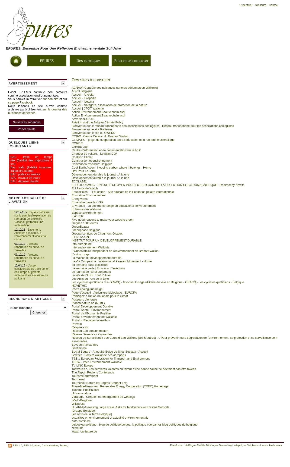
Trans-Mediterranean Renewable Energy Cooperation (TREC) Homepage (120, 386)
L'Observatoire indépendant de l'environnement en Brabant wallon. (115, 251)
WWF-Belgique (82, 400)
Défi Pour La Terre (84, 171)
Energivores (79, 199)
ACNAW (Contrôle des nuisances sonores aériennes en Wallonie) (115, 87)
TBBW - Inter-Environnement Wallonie (97, 362)
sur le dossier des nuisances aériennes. (37, 120)
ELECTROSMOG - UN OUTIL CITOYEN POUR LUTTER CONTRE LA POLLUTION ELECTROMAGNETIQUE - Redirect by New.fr (158, 185)
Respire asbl (80, 327)
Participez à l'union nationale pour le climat (100, 296)
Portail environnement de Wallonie (94, 317)
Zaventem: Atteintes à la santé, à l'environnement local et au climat (30, 234)
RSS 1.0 (17, 445)
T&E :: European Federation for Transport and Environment (111, 358)
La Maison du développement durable (96, 258)
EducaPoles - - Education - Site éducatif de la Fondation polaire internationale (123, 192)
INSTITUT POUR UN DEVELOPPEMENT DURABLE (107, 240)
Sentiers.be (79, 348)
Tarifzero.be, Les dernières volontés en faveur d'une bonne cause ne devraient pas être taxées (134, 369)
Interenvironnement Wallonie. (91, 247)
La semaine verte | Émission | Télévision (98, 268)
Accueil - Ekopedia (84, 98)
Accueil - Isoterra (83, 101)
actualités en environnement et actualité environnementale (110, 417)
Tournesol (78, 379)
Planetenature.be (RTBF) (88, 303)
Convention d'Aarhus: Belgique (92, 164)
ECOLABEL (79, 181)
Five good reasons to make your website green (102, 219)
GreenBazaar (80, 226)
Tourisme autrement (85, 376)
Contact (273, 5)
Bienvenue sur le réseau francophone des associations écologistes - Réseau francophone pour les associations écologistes (153, 126)
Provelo (77, 324)
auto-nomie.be (81, 421)
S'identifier (246, 5)
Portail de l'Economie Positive (91, 313)
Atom (37, 445)
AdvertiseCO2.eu (83, 119)
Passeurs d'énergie (84, 299)
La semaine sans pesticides (90, 264)
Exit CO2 (78, 216)
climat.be (78, 428)
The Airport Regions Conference (93, 372)
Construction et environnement (92, 160)
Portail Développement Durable (92, 306)
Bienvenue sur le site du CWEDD (93, 133)
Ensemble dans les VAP (87, 202)
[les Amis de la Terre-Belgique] (92, 414)
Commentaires (50, 445)
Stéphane (252, 445)
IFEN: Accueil (81, 237)
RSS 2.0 (28, 445)
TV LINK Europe (82, 365)
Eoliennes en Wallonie (86, 209)
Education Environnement (89, 195)
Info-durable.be (82, 244)
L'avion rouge (80, 254)
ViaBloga (190, 445)
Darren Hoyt (226, 445)
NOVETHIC (79, 285)
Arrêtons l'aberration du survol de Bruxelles (29, 247)
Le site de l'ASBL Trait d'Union (92, 275)
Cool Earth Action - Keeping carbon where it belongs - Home (111, 167)
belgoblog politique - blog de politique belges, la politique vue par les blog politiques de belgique (134, 424)
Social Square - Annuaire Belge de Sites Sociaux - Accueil (110, 351)
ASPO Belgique (82, 91)
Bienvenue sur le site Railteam (92, 129)
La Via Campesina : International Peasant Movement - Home (112, 261)
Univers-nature (81, 393)
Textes (63, 445)
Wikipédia (78, 403)
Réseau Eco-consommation (90, 330)
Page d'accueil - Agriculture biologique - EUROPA (104, 292)
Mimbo (210, 445)
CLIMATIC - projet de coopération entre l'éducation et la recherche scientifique (123, 139)
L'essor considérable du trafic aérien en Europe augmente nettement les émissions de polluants (31, 272)
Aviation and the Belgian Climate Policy (97, 122)
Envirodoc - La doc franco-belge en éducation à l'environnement (114, 205)
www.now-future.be (84, 431)
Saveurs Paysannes (85, 344)
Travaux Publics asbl (85, 390)
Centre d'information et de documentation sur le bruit (106, 150)
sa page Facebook (20, 102)
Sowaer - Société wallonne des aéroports (99, 355)
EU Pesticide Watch (85, 188)
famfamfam (275, 445)
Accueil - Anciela (82, 94)
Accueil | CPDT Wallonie (88, 108)
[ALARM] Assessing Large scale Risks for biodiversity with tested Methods (120, 407)
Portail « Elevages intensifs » (91, 320)
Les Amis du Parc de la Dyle (90, 278)
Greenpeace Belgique (86, 230)
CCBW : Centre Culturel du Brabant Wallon (100, 136)
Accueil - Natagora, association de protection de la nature (109, 105)
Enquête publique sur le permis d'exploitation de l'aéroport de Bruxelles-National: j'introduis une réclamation (32, 219)
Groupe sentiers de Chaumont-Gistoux (97, 233)
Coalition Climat (82, 157)
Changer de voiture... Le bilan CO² (94, 153)
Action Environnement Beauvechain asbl (98, 112)
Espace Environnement (87, 212)
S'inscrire (260, 5)
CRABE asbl (80, 146)
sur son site (50, 99)
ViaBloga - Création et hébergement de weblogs (103, 396)
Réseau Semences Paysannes (92, 334)
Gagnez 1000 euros (85, 223)
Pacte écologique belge (87, 289)
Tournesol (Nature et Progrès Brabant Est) (99, 383)
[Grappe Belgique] (84, 410)
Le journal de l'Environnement (91, 271)
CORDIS (77, 143)
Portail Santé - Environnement (91, 310)
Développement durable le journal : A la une (100, 174)
